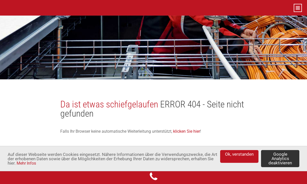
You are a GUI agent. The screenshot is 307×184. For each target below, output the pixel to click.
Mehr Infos (26, 163)
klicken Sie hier (186, 131)
